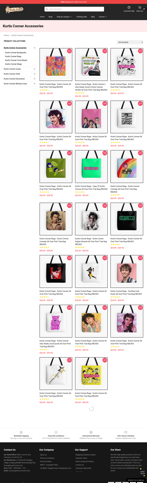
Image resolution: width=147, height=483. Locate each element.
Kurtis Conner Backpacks (15, 52)
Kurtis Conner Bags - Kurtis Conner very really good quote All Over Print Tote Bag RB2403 (55, 344)
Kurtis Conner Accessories (22, 35)
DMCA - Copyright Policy (49, 465)
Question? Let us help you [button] (136, 480)
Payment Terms (81, 458)
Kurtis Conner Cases (12, 69)
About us (43, 455)
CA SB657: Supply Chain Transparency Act (55, 468)
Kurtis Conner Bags (13, 56)
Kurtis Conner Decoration (14, 79)
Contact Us (80, 465)
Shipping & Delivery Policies (85, 455)
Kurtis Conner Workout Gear (15, 84)
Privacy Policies (46, 461)
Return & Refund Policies (85, 461)
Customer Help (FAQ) (83, 468)
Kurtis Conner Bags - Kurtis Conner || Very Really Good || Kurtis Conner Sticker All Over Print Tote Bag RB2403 (91, 87)
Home (6, 35)
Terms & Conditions (47, 458)
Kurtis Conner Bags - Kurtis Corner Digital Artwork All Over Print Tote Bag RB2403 (91, 241)
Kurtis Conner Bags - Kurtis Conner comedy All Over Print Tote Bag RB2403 (125, 189)
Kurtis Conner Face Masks (16, 60)
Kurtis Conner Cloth (12, 74)
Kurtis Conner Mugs (13, 64)
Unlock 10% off (142, 472)
